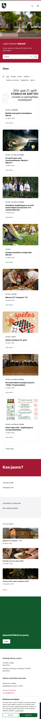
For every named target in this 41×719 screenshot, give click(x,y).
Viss (7, 76)
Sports (32, 80)
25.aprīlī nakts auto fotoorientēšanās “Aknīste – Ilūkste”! (17, 160)
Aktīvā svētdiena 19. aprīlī (16, 340)
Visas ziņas (10, 449)
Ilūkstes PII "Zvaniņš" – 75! (12, 541)
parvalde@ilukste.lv (9, 693)
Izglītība (26, 76)
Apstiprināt (28, 715)
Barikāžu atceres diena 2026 (13, 561)
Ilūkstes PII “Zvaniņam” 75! (16, 297)
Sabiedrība (24, 80)
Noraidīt (10, 715)
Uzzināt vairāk (19, 710)
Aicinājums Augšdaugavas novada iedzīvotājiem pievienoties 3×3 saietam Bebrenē (19, 207)
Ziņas (6, 68)
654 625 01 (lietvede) (9, 690)
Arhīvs (19, 76)
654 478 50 (6, 671)
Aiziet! (6, 641)
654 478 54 (6, 665)
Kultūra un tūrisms (12, 80)
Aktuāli (13, 76)
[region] (20, 707)
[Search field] (20, 56)
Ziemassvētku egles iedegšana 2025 (16, 581)
